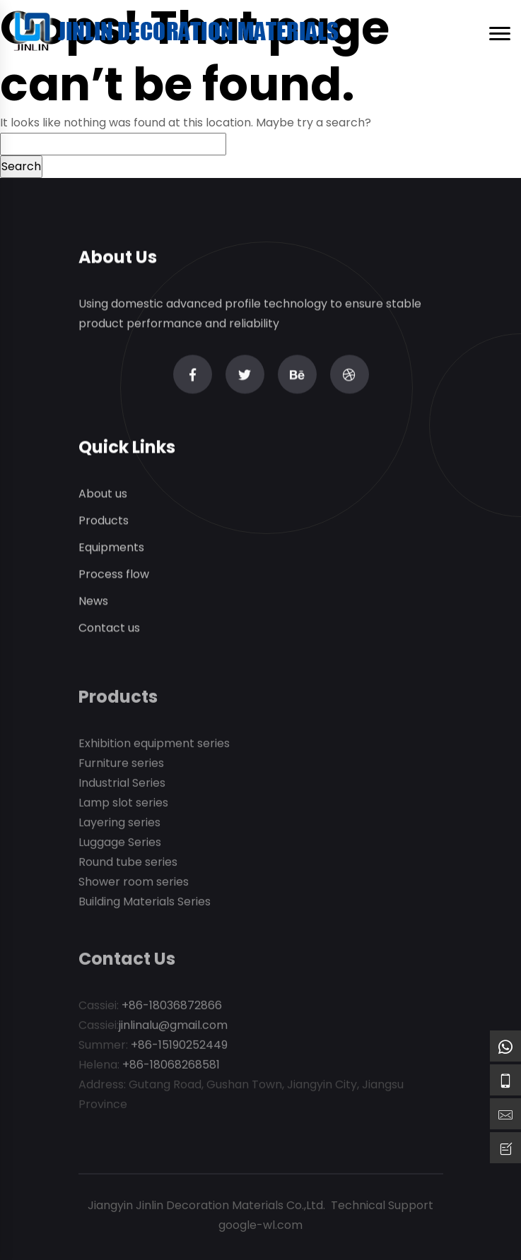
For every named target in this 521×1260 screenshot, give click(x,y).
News (93, 601)
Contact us (109, 628)
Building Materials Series (144, 904)
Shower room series (133, 884)
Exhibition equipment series (154, 745)
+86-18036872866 (172, 1007)
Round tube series (127, 864)
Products (103, 521)
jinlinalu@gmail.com (173, 1027)
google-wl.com (260, 1225)
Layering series (119, 824)
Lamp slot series (123, 805)
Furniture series (121, 765)
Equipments (111, 548)
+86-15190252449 (179, 1047)
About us (102, 494)
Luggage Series (119, 844)
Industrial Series (121, 785)
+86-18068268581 (171, 1067)
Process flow (113, 574)
